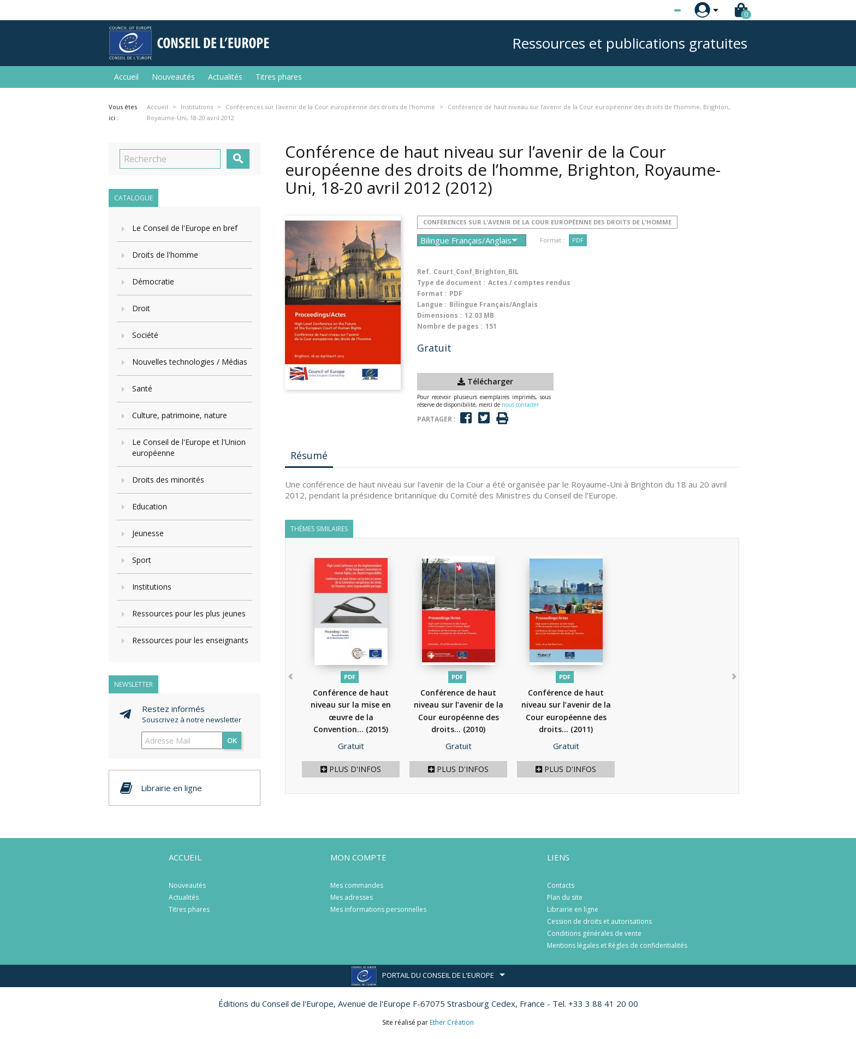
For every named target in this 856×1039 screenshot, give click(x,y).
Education (149, 506)
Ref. (424, 271)
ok (232, 740)
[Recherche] (170, 159)
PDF (578, 240)
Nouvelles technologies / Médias (189, 362)
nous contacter (520, 404)
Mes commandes (356, 885)
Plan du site (564, 897)
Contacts (560, 885)
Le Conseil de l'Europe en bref (184, 228)
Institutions (151, 586)
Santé (142, 388)
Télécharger (485, 381)
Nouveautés (173, 77)
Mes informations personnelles (378, 909)
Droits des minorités (168, 479)
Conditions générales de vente (594, 933)
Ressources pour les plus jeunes (189, 613)
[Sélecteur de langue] (655, 10)
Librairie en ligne (572, 909)
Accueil (126, 77)
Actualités (225, 77)
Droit (141, 308)
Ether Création (452, 1022)
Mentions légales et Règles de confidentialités (617, 945)
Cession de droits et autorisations (599, 921)
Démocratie (153, 281)
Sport (141, 560)
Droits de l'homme (165, 255)
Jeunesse (148, 533)
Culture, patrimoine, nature (179, 415)
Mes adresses (351, 897)
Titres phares (278, 77)
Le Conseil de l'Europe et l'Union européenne (189, 447)
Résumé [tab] (309, 455)
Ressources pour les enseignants (190, 640)
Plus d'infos (350, 769)
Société (145, 335)
